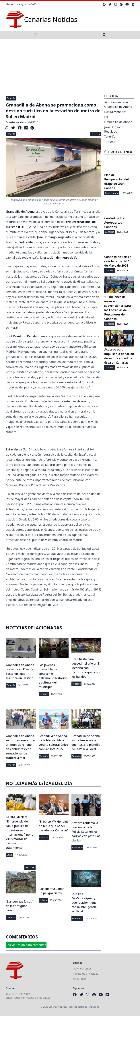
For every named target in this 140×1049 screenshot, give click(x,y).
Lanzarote (77, 847)
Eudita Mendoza (115, 112)
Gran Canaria (111, 193)
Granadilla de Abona (118, 122)
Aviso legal (79, 978)
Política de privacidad (85, 973)
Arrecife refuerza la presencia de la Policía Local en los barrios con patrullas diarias (85, 831)
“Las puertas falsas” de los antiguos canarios (19, 905)
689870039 (24, 994)
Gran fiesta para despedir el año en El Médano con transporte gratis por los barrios (86, 668)
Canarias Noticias (15, 122)
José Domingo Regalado (113, 129)
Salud (9, 854)
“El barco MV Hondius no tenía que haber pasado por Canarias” (53, 826)
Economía (77, 918)
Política (43, 900)
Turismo (109, 142)
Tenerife (11, 98)
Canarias (43, 837)
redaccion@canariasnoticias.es (32, 997)
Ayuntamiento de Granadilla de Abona (118, 104)
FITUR (108, 117)
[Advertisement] (70, 66)
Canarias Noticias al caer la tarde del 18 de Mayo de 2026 (118, 261)
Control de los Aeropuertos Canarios (114, 222)
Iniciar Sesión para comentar (26, 945)
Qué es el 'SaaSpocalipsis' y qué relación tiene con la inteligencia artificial (84, 902)
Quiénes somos (82, 968)
